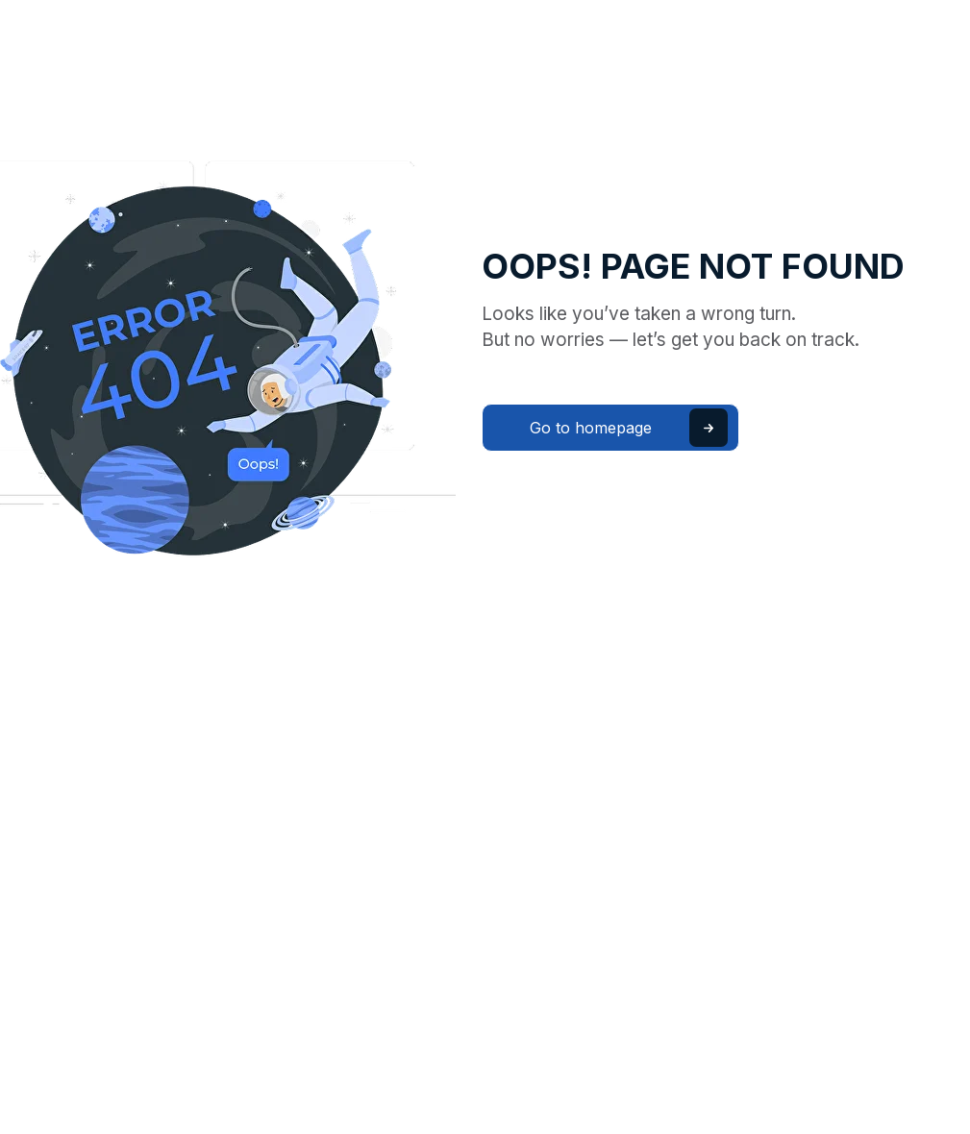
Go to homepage (591, 427)
